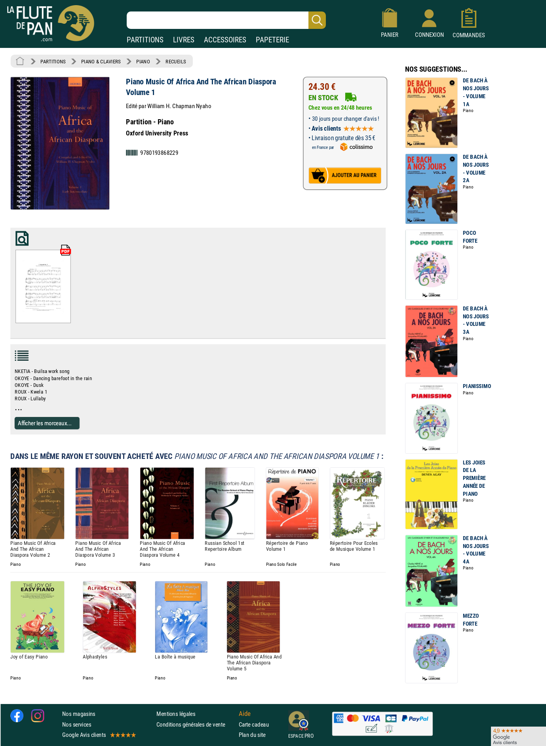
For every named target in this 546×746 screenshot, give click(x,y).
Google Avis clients (98, 734)
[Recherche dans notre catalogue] (226, 20)
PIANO (143, 61)
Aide (245, 713)
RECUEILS (176, 61)
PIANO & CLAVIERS (101, 61)
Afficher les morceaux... (45, 422)
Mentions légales (175, 713)
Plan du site (252, 734)
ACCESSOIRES (225, 39)
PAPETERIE (272, 39)
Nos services (76, 724)
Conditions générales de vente (195, 724)
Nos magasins (78, 713)
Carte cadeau (254, 724)
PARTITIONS (145, 39)
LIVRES (183, 39)
